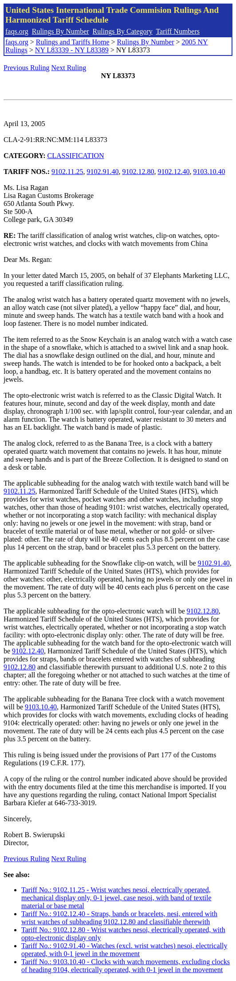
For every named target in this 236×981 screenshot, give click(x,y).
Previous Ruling (27, 67)
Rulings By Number (60, 31)
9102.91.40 (102, 171)
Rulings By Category (123, 31)
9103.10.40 (209, 171)
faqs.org (16, 31)
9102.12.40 (173, 171)
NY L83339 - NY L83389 (72, 50)
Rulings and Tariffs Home (73, 42)
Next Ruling (69, 67)
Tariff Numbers (178, 31)
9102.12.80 (138, 171)
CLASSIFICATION (75, 155)
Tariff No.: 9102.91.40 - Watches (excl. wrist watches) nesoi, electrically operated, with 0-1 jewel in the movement (124, 949)
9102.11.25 (67, 171)
